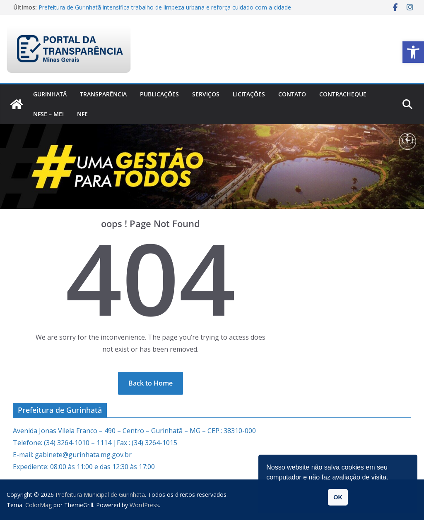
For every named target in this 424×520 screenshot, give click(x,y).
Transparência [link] (103, 94)
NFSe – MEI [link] (48, 114)
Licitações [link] (249, 94)
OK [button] (337, 497)
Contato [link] (292, 94)
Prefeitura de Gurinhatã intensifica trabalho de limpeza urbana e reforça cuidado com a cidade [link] (165, 7)
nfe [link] (82, 114)
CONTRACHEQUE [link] (342, 94)
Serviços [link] (205, 94)
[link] (413, 52)
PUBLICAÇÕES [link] (159, 94)
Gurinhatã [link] (50, 94)
